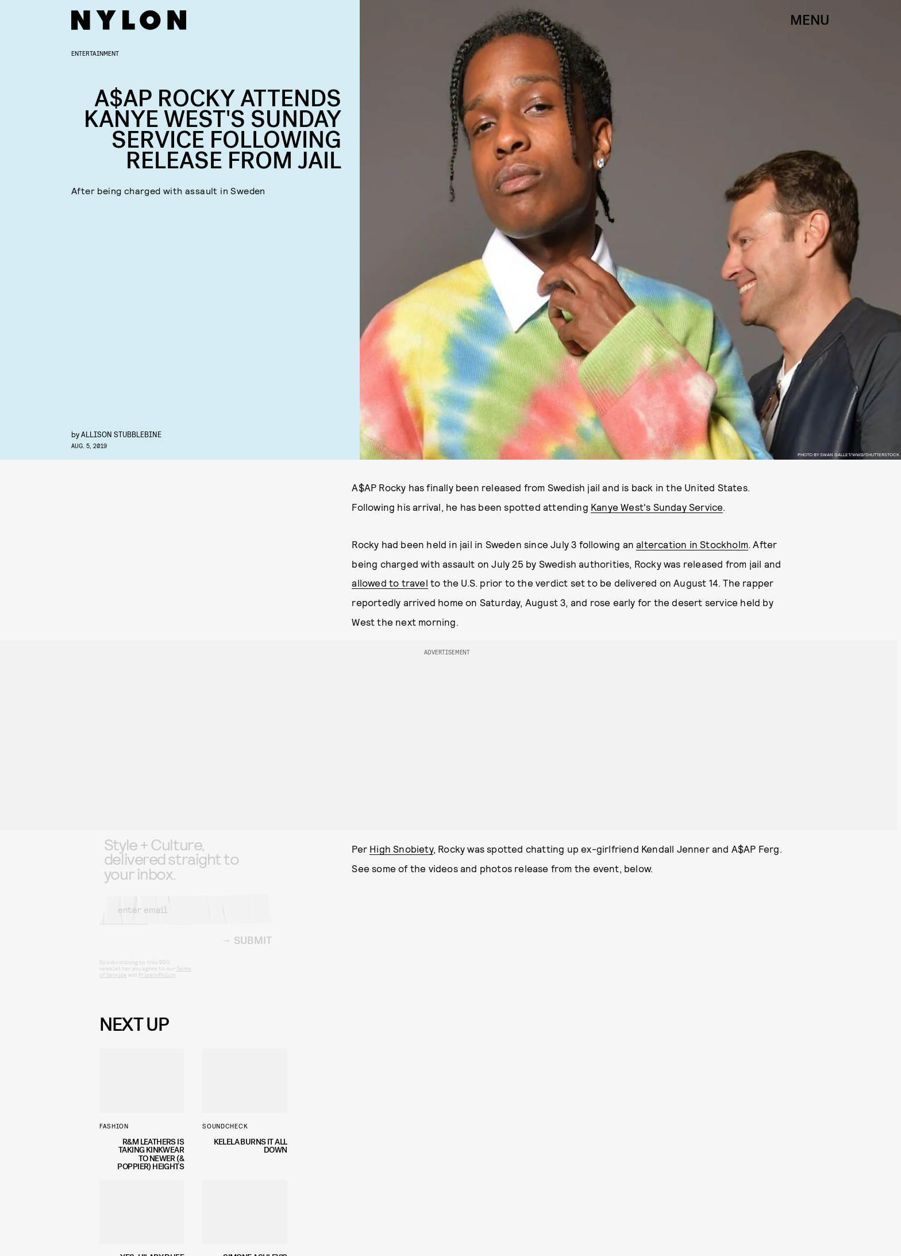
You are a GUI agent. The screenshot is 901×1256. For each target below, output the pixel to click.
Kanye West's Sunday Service (657, 507)
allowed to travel (390, 582)
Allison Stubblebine (121, 434)
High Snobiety (401, 848)
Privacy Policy (156, 983)
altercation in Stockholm (692, 544)
